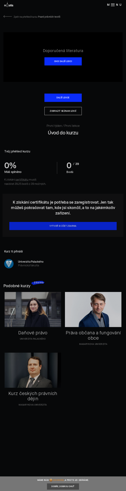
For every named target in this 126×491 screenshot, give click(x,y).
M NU (115, 4)
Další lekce (63, 98)
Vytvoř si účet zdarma (63, 230)
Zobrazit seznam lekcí (63, 111)
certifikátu (21, 183)
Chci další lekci (63, 62)
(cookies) (58, 480)
